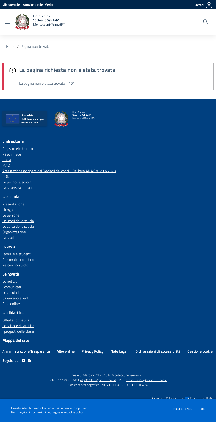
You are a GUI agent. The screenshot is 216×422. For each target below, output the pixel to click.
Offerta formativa (15, 320)
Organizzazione (14, 232)
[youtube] (23, 360)
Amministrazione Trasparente (26, 351)
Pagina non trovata (35, 46)
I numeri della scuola (18, 221)
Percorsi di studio (15, 265)
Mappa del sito (15, 340)
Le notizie (9, 281)
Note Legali (119, 351)
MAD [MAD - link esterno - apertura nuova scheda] (6, 165)
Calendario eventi (15, 298)
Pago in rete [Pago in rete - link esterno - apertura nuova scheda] (11, 154)
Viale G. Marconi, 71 (85, 375)
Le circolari (10, 292)
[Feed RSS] (29, 360)
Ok (203, 409)
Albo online (11, 303)
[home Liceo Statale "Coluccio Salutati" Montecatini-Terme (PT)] (40, 22)
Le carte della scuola (18, 226)
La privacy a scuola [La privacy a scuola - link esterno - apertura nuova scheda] (16, 182)
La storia (9, 237)
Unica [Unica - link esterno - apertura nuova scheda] (6, 159)
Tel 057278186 (59, 379)
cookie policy (74, 412)
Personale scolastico (18, 259)
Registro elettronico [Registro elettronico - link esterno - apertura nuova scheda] (17, 148)
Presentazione (13, 204)
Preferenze (182, 409)
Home (10, 46)
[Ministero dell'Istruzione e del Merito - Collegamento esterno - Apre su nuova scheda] (27, 4)
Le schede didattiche (18, 325)
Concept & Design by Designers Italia (183, 398)
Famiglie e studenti (16, 254)
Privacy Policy (92, 351)
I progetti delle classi (18, 331)
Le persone (10, 215)
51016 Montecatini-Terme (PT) (123, 375)
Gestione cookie (200, 351)
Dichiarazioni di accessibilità (157, 351)
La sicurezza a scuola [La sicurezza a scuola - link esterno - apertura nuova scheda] (18, 187)
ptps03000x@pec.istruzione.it (146, 379)
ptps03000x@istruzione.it (98, 379)
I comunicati (11, 287)
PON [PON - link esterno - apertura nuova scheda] (6, 176)
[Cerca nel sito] (205, 22)
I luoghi (7, 209)
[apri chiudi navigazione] (7, 22)
